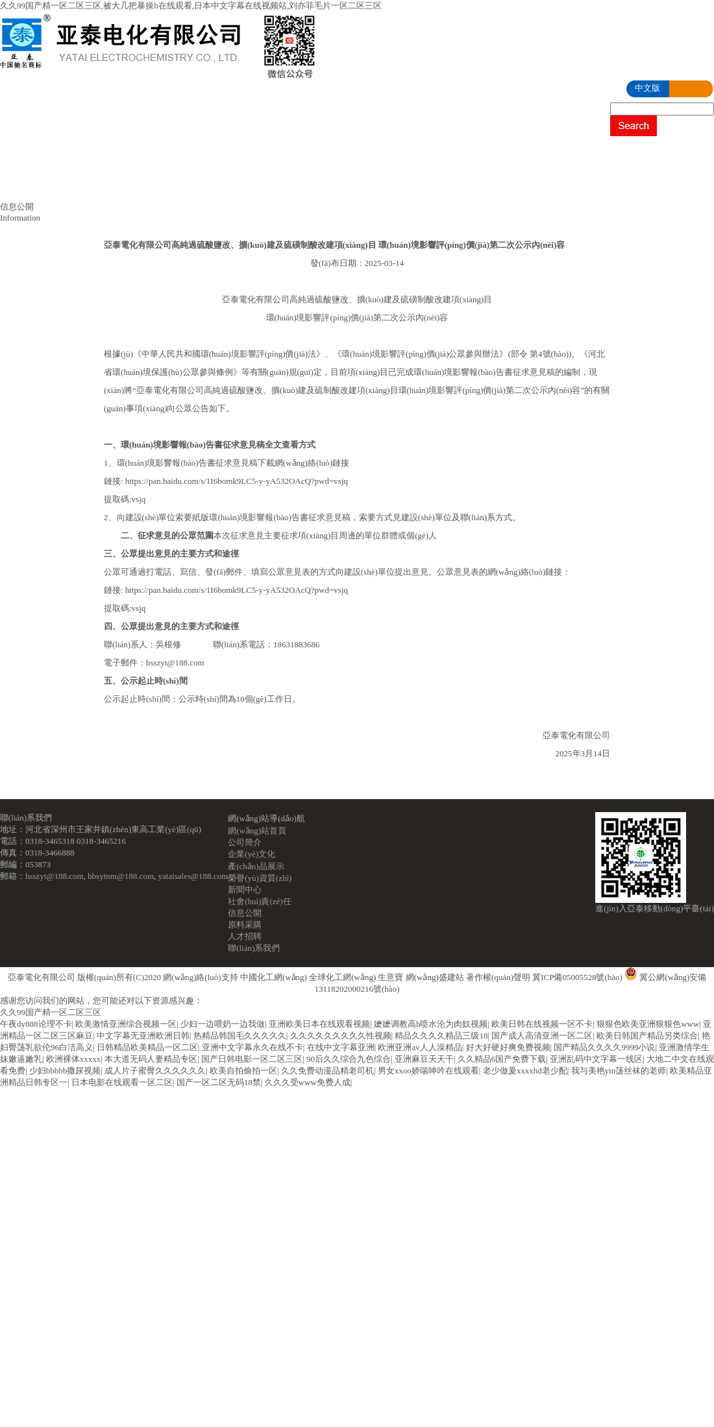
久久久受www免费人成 (308, 1082)
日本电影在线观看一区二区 (122, 1082)
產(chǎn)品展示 (334, 152)
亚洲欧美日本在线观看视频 (319, 1024)
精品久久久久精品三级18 (441, 1035)
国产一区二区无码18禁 (219, 1082)
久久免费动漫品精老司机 (327, 1070)
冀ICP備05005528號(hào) (577, 977)
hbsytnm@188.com (121, 876)
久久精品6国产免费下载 (502, 1059)
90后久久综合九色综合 (348, 1059)
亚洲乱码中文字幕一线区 (596, 1059)
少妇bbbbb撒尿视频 (65, 1070)
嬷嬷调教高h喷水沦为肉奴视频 (431, 1024)
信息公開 (39, 185)
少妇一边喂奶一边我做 (222, 1024)
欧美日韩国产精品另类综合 (647, 1035)
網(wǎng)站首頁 (54, 152)
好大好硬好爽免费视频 (508, 1047)
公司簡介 (147, 152)
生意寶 (390, 977)
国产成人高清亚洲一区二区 (542, 1035)
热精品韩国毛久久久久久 (239, 1035)
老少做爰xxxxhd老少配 (525, 1070)
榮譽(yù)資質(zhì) (443, 152)
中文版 (647, 88)
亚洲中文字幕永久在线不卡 (252, 1047)
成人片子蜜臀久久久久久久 (155, 1070)
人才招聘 (197, 185)
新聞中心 (540, 152)
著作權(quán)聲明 (498, 977)
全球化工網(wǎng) (342, 977)
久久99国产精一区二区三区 (50, 1012)
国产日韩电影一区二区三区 (251, 1059)
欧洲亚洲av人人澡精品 (420, 1047)
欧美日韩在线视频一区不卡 (542, 1024)
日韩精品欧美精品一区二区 (147, 1047)
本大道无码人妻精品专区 (151, 1059)
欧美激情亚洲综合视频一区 (126, 1024)
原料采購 (118, 185)
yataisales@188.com (193, 876)
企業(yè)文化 (234, 152)
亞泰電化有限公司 (41, 977)
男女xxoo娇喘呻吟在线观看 (428, 1070)
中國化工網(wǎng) (273, 977)
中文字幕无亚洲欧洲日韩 (143, 1035)
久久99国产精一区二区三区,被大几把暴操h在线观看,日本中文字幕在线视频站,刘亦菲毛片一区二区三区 (191, 5)
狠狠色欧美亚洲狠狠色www (648, 1024)
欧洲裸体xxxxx (73, 1059)
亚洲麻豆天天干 (424, 1059)
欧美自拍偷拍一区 (243, 1070)
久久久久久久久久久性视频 (340, 1035)
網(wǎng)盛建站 (435, 977)
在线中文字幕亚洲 (341, 1047)
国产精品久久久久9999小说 (604, 1047)
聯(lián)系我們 (287, 185)
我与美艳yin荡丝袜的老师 (619, 1070)
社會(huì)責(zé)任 (636, 152)
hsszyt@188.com (54, 876)
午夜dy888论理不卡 (36, 1024)
